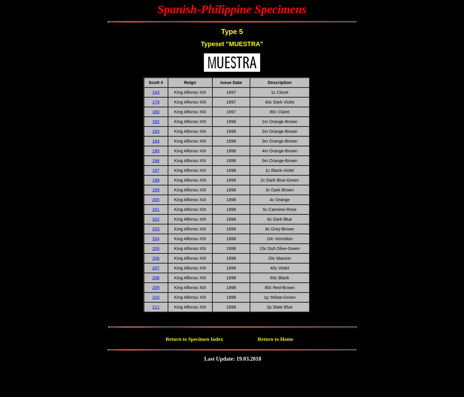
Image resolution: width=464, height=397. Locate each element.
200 (155, 199)
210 (155, 297)
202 (155, 219)
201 (155, 209)
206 (155, 258)
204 (155, 238)
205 (155, 248)
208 (155, 277)
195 (155, 151)
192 (155, 121)
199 (155, 190)
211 (155, 307)
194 (155, 141)
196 (155, 160)
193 (155, 131)
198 (155, 180)
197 (155, 170)
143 (155, 92)
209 (155, 287)
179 (155, 102)
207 (155, 268)
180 (155, 111)
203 (155, 229)
